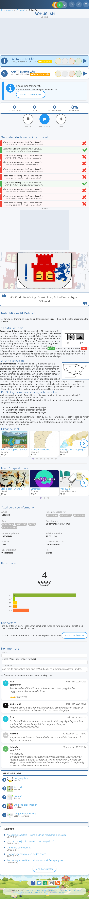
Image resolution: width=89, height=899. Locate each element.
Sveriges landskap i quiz (73, 449)
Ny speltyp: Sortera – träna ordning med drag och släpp (37, 834)
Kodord (18, 787)
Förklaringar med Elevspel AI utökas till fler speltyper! (35, 860)
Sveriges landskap (40, 449)
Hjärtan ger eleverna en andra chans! (27, 853)
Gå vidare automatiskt (19, 847)
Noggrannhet (75, 111)
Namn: (4, 652)
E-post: (5, 659)
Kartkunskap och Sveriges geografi (19, 449)
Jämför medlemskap (30, 94)
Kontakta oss (65, 890)
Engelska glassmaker (25, 804)
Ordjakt (18, 795)
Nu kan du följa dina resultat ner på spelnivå (30, 841)
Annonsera (41, 890)
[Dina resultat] (65, 5)
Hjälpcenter (53, 890)
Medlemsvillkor (41, 892)
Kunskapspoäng (54, 111)
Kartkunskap (9, 527)
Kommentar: (7, 665)
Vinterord (36, 488)
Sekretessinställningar (58, 892)
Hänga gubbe (21, 778)
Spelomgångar (14, 111)
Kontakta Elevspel (74, 635)
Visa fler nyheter (44, 868)
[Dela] (61, 119)
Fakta (32, 524)
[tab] (33, 458)
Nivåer (34, 111)
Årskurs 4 (52, 515)
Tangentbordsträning (25, 813)
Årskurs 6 (79, 515)
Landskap (21, 524)
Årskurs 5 (65, 515)
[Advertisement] (44, 36)
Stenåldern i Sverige (11, 488)
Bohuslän (7, 524)
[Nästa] (84, 444)
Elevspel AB (29, 890)
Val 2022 (65, 488)
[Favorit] (28, 119)
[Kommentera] (44, 119)
